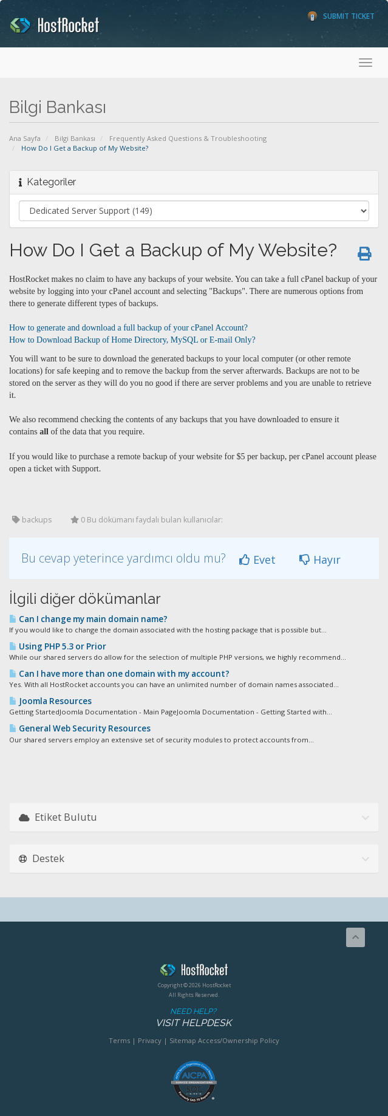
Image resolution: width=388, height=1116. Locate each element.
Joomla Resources (50, 701)
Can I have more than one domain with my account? (119, 673)
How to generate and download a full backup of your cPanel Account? (128, 327)
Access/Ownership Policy (238, 1040)
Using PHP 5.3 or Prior (57, 646)
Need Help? (193, 1018)
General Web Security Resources (80, 728)
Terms (119, 1040)
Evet (257, 559)
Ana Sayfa (25, 138)
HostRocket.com (194, 972)
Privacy (150, 1040)
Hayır (320, 559)
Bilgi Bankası (75, 138)
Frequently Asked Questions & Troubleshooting (188, 138)
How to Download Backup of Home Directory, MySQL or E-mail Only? (132, 339)
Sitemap (182, 1040)
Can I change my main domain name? (88, 619)
